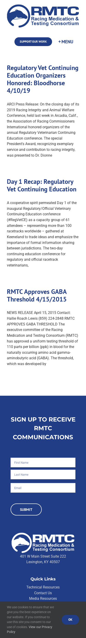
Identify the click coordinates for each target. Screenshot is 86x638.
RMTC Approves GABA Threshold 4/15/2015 (37, 295)
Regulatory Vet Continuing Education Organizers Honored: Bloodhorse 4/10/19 (42, 79)
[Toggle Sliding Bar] (65, 41)
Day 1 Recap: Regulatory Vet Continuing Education (41, 185)
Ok (70, 620)
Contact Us (43, 593)
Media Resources (43, 598)
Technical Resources (43, 587)
